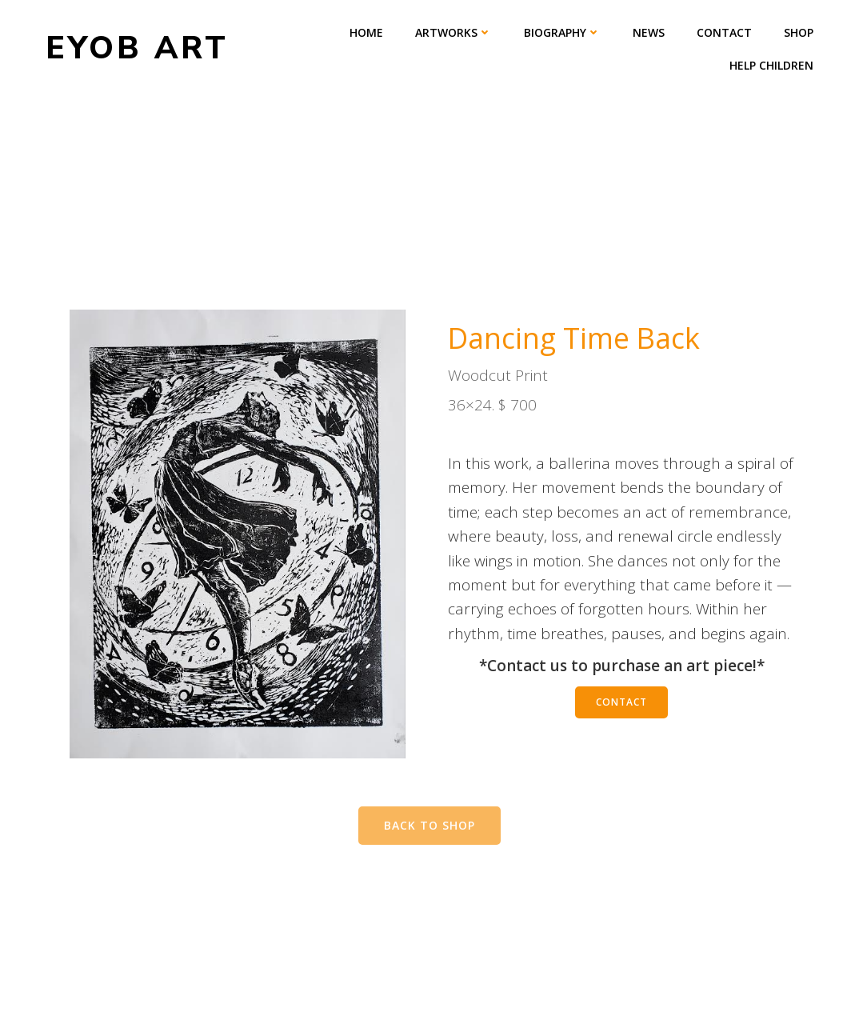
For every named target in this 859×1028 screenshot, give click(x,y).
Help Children (771, 65)
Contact (724, 32)
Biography (562, 32)
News (649, 32)
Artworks (453, 32)
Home (366, 32)
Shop (798, 32)
